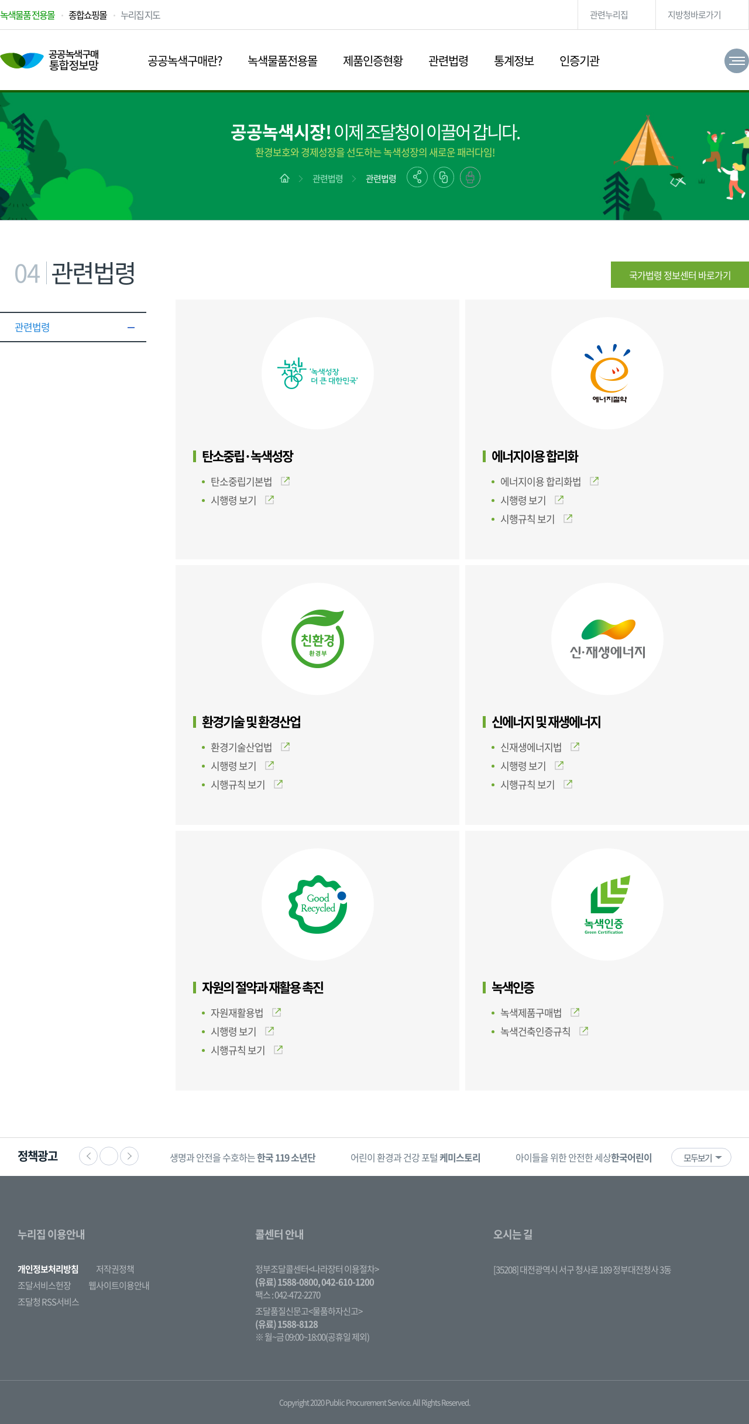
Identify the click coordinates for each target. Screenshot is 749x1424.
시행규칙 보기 (536, 518)
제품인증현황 (373, 60)
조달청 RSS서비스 (48, 1301)
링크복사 (444, 177)
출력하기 (470, 177)
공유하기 (417, 177)
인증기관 (579, 60)
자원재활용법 (246, 1012)
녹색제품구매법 (539, 1012)
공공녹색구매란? (184, 60)
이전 (88, 1156)
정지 (108, 1156)
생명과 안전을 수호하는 (242, 1157)
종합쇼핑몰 (87, 15)
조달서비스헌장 (44, 1285)
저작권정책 (115, 1269)
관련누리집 (609, 14)
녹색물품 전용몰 (27, 15)
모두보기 (697, 1157)
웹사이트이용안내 (118, 1285)
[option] (242, 1157)
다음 (129, 1156)
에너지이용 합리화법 (549, 481)
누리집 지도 (140, 15)
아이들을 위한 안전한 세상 (600, 1157)
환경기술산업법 (250, 746)
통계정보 (514, 60)
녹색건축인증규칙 (544, 1031)
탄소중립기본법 (250, 481)
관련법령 (448, 60)
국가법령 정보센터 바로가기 (680, 275)
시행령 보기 (242, 500)
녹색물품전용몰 (282, 60)
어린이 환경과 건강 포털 (415, 1157)
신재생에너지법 (539, 746)
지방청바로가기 (694, 14)
